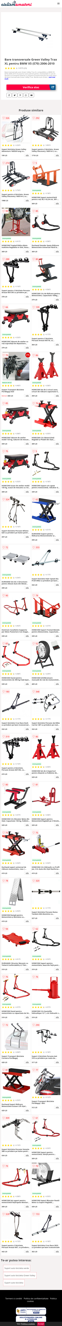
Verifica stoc (39, 87)
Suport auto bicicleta (14, 1282)
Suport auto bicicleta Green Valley (20, 1275)
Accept (41, 1323)
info (27, 155)
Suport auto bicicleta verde (17, 1268)
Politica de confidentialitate (36, 1298)
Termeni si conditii (13, 1298)
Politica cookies (28, 1323)
